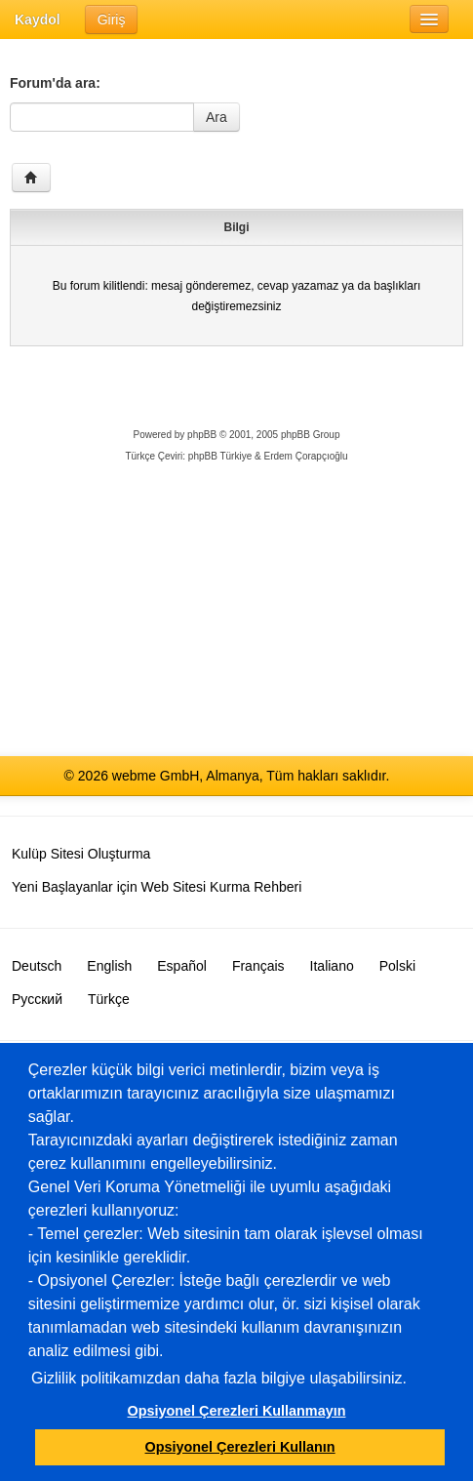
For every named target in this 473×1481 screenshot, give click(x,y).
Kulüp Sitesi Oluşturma (81, 853)
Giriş (112, 19)
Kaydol (37, 19)
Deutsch (36, 966)
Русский (37, 999)
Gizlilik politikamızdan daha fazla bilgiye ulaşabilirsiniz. (219, 1378)
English (109, 966)
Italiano (332, 966)
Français (258, 966)
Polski (397, 966)
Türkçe (109, 999)
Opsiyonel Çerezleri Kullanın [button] (240, 1447)
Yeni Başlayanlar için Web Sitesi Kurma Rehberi (156, 887)
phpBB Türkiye (220, 456)
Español (182, 966)
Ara (216, 117)
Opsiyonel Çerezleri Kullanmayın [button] (237, 1411)
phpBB (202, 434)
